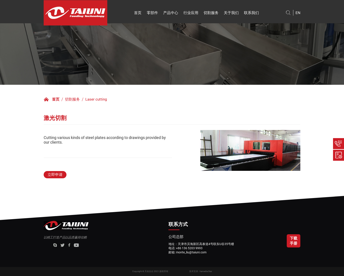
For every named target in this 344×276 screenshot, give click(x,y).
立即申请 (55, 174)
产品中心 (170, 13)
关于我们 (231, 13)
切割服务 (211, 13)
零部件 (152, 13)
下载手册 (293, 240)
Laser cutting (96, 99)
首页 (138, 13)
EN (298, 13)
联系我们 (251, 13)
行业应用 (190, 13)
